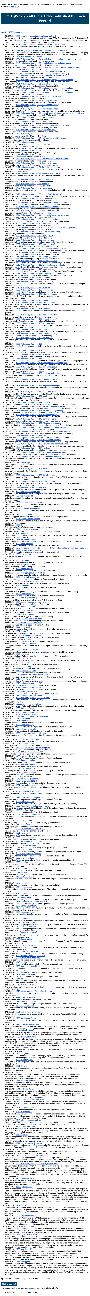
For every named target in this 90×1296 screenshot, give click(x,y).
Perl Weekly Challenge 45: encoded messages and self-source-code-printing (50, 59)
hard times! (24, 654)
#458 (18, 113)
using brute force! (27, 1178)
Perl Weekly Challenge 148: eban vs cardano (38, 419)
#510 (18, 257)
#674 (18, 887)
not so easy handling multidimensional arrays (38, 798)
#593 (18, 598)
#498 (18, 215)
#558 (18, 452)
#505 (18, 236)
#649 (18, 779)
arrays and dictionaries (29, 850)
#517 (18, 282)
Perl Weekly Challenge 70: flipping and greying (38, 163)
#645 (18, 760)
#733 (18, 1081)
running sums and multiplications (33, 733)
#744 (18, 1099)
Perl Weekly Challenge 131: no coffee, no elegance (40, 334)
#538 (18, 367)
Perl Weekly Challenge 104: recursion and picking (40, 232)
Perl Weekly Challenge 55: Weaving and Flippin (39, 101)
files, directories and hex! (30, 492)
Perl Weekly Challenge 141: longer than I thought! (40, 386)
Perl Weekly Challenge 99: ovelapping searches (39, 219)
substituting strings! (28, 1226)
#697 (18, 939)
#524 (18, 302)
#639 (18, 739)
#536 (18, 359)
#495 (18, 203)
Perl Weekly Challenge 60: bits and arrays (37, 121)
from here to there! (27, 679)
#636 (18, 725)
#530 (18, 329)
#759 (18, 1187)
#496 (18, 207)
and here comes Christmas (31, 1143)
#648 (18, 773)
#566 (18, 492)
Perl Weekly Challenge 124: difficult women (37, 302)
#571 (18, 519)
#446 (18, 63)
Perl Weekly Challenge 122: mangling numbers (38, 300)
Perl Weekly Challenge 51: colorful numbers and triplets (42, 84)
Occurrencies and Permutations (32, 829)
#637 (18, 729)
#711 (18, 979)
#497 (18, 211)
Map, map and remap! (29, 598)
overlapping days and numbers (32, 573)
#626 (18, 704)
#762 (18, 1216)
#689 (18, 922)
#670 (18, 868)
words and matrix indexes (30, 854)
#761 (18, 1205)
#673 (18, 883)
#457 (18, 109)
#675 (18, 893)
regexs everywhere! (28, 1047)
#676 (18, 897)
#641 (18, 744)
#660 (18, 829)
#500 (18, 223)
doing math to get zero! (29, 791)
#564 (18, 481)
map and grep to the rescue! (31, 752)
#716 (18, 991)
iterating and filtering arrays (31, 841)
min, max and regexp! (29, 714)
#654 (18, 802)
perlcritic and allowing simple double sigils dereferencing (42, 44)
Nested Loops (25, 639)
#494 (18, 198)
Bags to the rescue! (28, 606)
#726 (18, 1037)
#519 (18, 288)
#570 (18, 515)
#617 (18, 687)
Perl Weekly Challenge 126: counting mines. (37, 309)
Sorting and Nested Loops (30, 966)
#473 (18, 180)
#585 (18, 565)
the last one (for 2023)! (29, 779)
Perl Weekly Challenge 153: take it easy (36, 436)
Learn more (14, 7)
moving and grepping (28, 1126)
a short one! (25, 833)
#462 (18, 130)
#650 (18, 781)
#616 (18, 691)
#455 (18, 101)
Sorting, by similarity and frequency (34, 716)
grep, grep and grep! (28, 662)
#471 (18, 167)
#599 (18, 623)
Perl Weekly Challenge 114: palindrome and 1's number (42, 273)
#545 (18, 406)
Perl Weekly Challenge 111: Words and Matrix (38, 261)
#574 (18, 529)
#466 (18, 146)
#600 (18, 627)
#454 (18, 96)
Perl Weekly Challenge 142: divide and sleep (38, 392)
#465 (18, 142)
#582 (18, 550)
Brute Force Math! (27, 764)
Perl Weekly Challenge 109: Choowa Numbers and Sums (43, 252)
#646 (18, 764)
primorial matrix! (26, 515)
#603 (18, 639)
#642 (18, 748)
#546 (18, 411)
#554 (18, 440)
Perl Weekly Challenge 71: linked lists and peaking (40, 167)
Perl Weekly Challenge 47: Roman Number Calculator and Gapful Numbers (50, 67)
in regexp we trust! (27, 912)
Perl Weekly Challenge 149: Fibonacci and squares (40, 423)
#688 (18, 918)
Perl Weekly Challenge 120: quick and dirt (36, 290)
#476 (18, 194)
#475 (18, 188)
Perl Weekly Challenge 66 (30, 146)
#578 (18, 548)
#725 (18, 1031)
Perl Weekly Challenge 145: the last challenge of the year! (43, 406)
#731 (18, 1066)
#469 (18, 159)
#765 (18, 1235)
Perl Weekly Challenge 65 (30, 142)
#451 (18, 84)
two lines (23, 979)
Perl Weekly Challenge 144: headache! (35, 402)
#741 (18, 1089)
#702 (18, 958)
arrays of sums (26, 820)
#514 (18, 273)
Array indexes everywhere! (30, 704)
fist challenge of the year (30, 958)
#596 (18, 610)
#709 (18, 974)
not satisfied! (25, 631)
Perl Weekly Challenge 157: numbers (35, 448)
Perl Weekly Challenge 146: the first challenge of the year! (43, 411)
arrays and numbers (28, 927)
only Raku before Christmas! (31, 952)
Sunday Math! (25, 533)
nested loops (25, 719)
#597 (18, 615)
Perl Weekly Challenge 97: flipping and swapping (39, 211)
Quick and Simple (27, 877)
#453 (18, 92)
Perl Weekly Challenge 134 (31, 350)
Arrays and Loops (27, 725)
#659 (18, 825)
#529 (18, 323)
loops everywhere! (27, 744)
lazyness (23, 970)
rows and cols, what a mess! (31, 785)
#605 (18, 650)
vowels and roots (27, 802)
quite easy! (24, 883)
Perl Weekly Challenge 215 (31, 683)
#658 (18, 820)
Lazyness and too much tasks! (32, 1099)
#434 (18, 57)
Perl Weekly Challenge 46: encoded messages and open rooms (45, 63)
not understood (26, 887)
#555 (18, 444)
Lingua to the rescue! (28, 1216)
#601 (18, 631)
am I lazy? (24, 962)
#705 (18, 966)
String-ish (24, 1066)
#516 (18, 277)
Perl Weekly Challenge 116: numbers (35, 277)
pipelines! (24, 893)
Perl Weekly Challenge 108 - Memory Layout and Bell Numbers (45, 248)
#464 (18, 138)
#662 (18, 837)
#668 (18, 858)
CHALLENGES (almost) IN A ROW (34, 902)
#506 (18, 240)
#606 (18, 654)
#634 (18, 719)
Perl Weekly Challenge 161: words (34, 469)
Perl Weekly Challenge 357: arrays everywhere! (39, 1164)
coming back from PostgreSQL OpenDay (36, 991)
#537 (18, 363)
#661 (18, 833)
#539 (18, 373)
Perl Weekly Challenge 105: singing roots (36, 236)
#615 (18, 683)
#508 (18, 248)
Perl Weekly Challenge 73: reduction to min (37, 180)
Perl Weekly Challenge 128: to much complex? (38, 319)
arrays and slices (27, 858)
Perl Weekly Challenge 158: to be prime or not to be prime (43, 452)
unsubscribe (30, 1288)
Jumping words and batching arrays (34, 675)
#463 (18, 134)
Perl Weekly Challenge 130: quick (33, 329)
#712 (18, 985)
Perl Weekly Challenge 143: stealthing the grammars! (41, 396)
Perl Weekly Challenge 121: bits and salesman (38, 294)
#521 (18, 294)
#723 (18, 1024)
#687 (18, 912)
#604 (18, 644)
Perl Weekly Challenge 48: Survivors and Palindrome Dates (43, 71)
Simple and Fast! (27, 1006)
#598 (18, 619)
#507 (18, 244)
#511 (18, 261)
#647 (18, 768)
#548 (18, 419)
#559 (18, 456)
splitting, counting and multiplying (33, 1120)
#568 (18, 502)
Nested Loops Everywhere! (31, 623)
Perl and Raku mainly (28, 974)
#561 (18, 469)
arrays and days (26, 554)
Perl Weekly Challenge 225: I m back (35, 698)
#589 (18, 581)
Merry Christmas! (27, 610)
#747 (18, 1112)
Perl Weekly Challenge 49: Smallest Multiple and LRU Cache (44, 76)
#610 (18, 671)
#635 (18, 721)
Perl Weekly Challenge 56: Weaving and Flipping (39, 105)
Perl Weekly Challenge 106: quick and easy (37, 240)
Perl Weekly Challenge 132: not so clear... (36, 338)
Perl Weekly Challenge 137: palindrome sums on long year (43, 363)
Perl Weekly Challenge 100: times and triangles (39, 223)
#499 (18, 219)
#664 (18, 845)
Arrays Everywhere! (28, 922)
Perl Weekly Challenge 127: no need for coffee (38, 315)
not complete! (25, 918)
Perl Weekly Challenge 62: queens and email (38, 130)
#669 (18, 862)
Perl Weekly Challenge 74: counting (34, 184)
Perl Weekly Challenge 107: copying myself (37, 244)
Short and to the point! (29, 1002)
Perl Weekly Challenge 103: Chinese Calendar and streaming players (47, 227)
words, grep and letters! (29, 691)
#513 (18, 269)
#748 (18, 1120)
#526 (18, 309)
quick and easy (26, 1072)
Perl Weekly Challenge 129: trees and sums (37, 323)
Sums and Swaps (27, 708)
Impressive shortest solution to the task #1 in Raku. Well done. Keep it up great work (53, 548)
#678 (18, 902)
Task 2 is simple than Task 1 (31, 1012)
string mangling (26, 1112)
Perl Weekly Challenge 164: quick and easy (37, 481)
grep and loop (25, 667)
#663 (18, 841)
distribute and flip (27, 594)
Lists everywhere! (27, 615)
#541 (18, 386)
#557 (18, 448)
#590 (18, 585)
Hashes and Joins (27, 760)
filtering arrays (26, 897)
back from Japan (27, 1089)
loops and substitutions (29, 933)
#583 (18, 554)
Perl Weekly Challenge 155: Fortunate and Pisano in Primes (44, 444)
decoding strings (26, 585)
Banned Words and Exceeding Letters (35, 806)
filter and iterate (26, 1031)
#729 (18, 1054)
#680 (18, 906)
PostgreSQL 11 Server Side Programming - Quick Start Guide (44, 51)
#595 (18, 606)
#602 (18, 635)
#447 (18, 67)
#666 (18, 854)
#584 (18, 560)
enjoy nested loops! (28, 773)
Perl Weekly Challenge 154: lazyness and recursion (40, 440)
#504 (18, 232)
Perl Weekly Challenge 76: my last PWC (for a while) (41, 194)
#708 (18, 970)
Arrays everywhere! (28, 644)
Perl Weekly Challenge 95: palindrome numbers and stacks (43, 203)
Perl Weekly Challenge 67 (30, 150)
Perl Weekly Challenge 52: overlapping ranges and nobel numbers (46, 88)
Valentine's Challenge (28, 810)
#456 (18, 105)
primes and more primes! (30, 508)
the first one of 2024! (28, 781)
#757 (18, 1164)
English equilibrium (27, 463)
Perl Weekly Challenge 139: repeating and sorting (40, 373)
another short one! (27, 837)
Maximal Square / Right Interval (32, 956)
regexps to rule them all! (29, 1235)
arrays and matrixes (28, 945)
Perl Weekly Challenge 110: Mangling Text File (38, 257)
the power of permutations (30, 529)
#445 (18, 59)
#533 (18, 344)
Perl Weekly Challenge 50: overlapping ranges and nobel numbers (46, 80)
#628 (18, 708)
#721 (18, 1012)
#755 (18, 1155)
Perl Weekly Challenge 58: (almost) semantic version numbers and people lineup (52, 113)
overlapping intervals (28, 1262)
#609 (18, 667)
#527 (18, 315)
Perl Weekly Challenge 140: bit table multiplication (40, 379)
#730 (18, 1060)
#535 (18, 354)
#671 (18, 873)
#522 (18, 300)
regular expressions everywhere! (33, 602)
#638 (18, 733)
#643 (18, 752)
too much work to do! (28, 825)
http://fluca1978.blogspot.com (12, 32)
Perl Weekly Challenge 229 (31, 712)
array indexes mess (28, 845)
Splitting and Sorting (28, 1018)
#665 (18, 850)
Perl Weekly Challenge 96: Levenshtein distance (39, 207)
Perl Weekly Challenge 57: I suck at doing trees (39, 109)
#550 (18, 427)
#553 (18, 436)
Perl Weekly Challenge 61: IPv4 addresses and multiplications (44, 126)
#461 (18, 126)
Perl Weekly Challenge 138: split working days (38, 367)
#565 (18, 488)
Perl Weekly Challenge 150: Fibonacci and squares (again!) (43, 427)
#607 (18, 658)
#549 (18, 423)
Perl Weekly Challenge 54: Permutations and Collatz (41, 96)
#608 (18, 662)
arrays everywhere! (28, 658)
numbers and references (30, 519)
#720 (18, 1006)
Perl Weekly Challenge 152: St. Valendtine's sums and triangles (45, 431)
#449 (18, 76)
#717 (18, 997)
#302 (18, 44)
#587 (18, 573)
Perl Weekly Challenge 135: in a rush (35, 354)
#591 (18, 590)
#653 (18, 798)
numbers (23, 1205)
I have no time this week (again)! (33, 581)
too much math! (26, 496)
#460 (18, 121)
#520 (18, 290)
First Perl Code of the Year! (31, 619)
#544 (18, 402)
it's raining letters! (27, 985)
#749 (18, 1126)
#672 (18, 877)
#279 (18, 36)
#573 (18, 525)
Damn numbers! (26, 544)
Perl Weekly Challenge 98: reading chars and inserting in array (45, 215)
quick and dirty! (26, 1187)
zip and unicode (26, 569)
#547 (18, 415)
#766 (18, 1249)
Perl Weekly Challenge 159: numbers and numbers (40, 456)
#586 (18, 569)
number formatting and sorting (32, 1155)
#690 (18, 927)
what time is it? (26, 1249)
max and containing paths (30, 550)
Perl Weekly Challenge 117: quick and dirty (37, 282)
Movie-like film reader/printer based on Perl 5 (38, 36)
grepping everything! (28, 906)
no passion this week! (28, 868)
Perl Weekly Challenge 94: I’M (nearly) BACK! (38, 198)
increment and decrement (30, 1024)
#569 (18, 508)
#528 (18, 319)
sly (21, 525)
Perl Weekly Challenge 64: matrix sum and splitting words (43, 138)
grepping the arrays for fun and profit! (35, 748)
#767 (18, 1262)
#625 (18, 698)
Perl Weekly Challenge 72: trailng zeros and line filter (41, 173)
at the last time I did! (28, 862)
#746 (18, 1108)
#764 (18, 1226)
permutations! (25, 590)
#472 (18, 173)
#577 (18, 544)
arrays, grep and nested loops (32, 739)
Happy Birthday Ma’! (28, 1037)
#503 (18, 227)
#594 (18, 602)
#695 (18, 933)
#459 (18, 117)
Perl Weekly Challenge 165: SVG (33, 488)
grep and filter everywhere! (30, 756)
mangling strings (26, 560)
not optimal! (25, 627)
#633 (18, 716)
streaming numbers (28, 1081)
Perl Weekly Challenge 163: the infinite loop (37, 475)
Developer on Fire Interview (31, 57)
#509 (18, 252)
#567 (18, 496)
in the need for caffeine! (29, 729)
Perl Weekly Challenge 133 (31, 344)
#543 (18, 396)
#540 (18, 379)
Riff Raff (23, 873)
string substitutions (27, 565)
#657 (18, 814)
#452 (18, 88)
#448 (18, 71)
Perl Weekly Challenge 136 (31, 359)
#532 (18, 338)
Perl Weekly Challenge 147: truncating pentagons (39, 415)
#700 (18, 952)
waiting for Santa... (27, 1149)
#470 (18, 163)
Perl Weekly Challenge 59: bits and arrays (37, 117)
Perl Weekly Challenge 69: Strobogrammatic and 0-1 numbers (44, 159)
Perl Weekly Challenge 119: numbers (35, 288)
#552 (18, 431)
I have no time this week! (30, 577)
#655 (18, 806)
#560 (18, 463)
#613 (18, 679)
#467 (18, 150)
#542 (18, 392)
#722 (18, 1018)
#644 (18, 756)
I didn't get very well (28, 671)
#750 (18, 1135)
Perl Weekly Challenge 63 (30, 134)
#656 (18, 810)
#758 (18, 1178)
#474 (18, 184)
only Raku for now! (27, 997)
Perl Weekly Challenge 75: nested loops (36, 188)
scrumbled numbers (28, 540)
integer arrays (25, 721)
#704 (18, 962)
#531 (18, 334)
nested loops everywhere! (30, 635)
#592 (18, 594)
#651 (18, 785)
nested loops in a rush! (29, 650)
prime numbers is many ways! (32, 502)
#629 (18, 712)
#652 (18, 791)
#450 (18, 80)
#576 (18, 540)
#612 (18, 675)
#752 (18, 1143)
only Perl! (24, 1135)
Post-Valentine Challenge (30, 814)
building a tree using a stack (31, 696)
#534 (18, 350)
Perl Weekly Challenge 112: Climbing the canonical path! (42, 265)
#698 (18, 945)
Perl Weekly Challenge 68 (30, 155)
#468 (18, 155)
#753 (18, 1149)
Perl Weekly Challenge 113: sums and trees (37, 269)
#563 (18, 475)
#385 (18, 51)
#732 (18, 1072)
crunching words (26, 1060)
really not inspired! (27, 1108)
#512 (18, 265)
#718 (18, 1002)
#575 (18, 533)
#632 (18, 714)
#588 (18, 577)
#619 (18, 696)
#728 (18, 1047)
